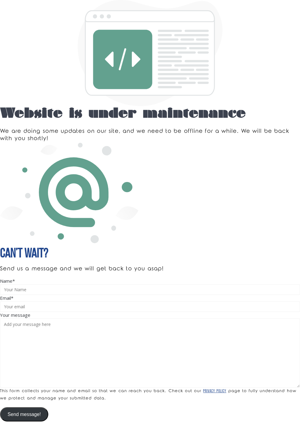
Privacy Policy (214, 391)
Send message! (24, 414)
